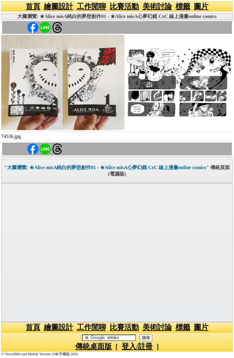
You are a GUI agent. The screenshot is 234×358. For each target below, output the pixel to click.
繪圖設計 (58, 6)
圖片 (201, 6)
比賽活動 (124, 6)
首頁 (33, 6)
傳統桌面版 (93, 346)
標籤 (183, 6)
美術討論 (157, 6)
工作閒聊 (91, 6)
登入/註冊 (137, 346)
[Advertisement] (117, 252)
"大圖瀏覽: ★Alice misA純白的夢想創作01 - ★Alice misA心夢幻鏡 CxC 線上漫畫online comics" (106, 167)
